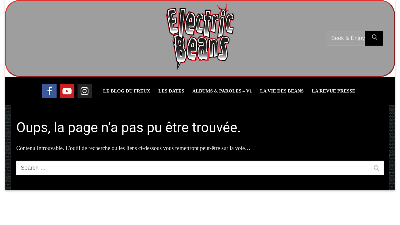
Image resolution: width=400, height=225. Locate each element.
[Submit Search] (374, 38)
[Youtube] (67, 91)
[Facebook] (49, 91)
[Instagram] (85, 91)
